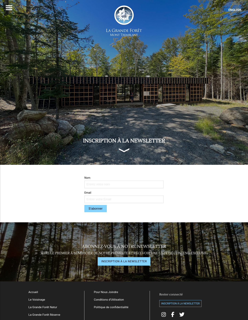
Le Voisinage (36, 299)
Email (87, 192)
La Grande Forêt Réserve (44, 314)
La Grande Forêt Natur (42, 307)
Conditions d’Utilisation (109, 299)
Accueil (33, 292)
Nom (87, 177)
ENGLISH (234, 10)
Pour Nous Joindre (106, 292)
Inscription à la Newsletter (180, 303)
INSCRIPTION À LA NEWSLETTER (124, 261)
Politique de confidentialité (111, 307)
